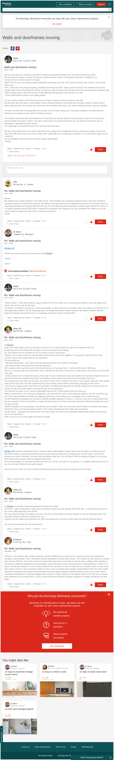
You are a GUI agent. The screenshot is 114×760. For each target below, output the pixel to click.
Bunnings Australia (46, 756)
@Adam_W (9, 248)
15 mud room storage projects (19, 709)
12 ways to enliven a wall (54, 672)
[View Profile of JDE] (15, 182)
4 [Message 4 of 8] (41, 318)
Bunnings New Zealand (66, 756)
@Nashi (48, 253)
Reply (100, 149)
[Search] (57, 9)
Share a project (85, 4)
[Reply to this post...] (57, 169)
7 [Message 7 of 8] (41, 529)
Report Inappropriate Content (19, 149)
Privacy (73, 747)
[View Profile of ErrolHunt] (17, 540)
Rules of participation (43, 747)
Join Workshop (57, 646)
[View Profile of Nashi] (15, 58)
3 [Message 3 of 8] (41, 275)
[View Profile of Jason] (18, 232)
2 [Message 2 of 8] (41, 221)
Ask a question (65, 4)
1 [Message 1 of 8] (41, 149)
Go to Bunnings (1, 737)
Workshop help (87, 747)
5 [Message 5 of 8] (41, 424)
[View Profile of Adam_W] (17, 328)
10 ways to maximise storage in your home (19, 673)
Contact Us (25, 747)
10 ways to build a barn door (93, 672)
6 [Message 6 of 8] (41, 479)
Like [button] (91, 149)
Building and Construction (24, 155)
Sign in (101, 4)
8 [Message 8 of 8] (41, 584)
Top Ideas (8, 677)
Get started (57, 24)
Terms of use (60, 747)
